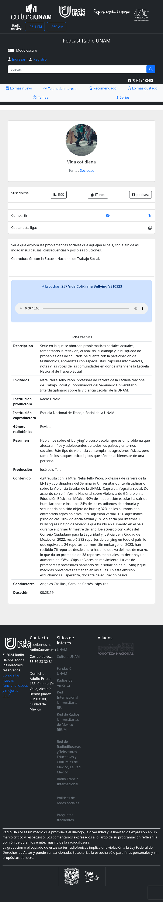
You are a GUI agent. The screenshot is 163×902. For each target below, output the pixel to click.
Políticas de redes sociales (68, 800)
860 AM (56, 26)
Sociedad (87, 170)
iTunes (98, 194)
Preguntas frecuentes (65, 817)
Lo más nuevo (19, 88)
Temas (41, 97)
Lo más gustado (142, 88)
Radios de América (64, 683)
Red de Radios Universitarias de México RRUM (68, 722)
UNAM (62, 649)
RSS (58, 194)
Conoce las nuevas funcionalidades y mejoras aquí (15, 685)
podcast (140, 194)
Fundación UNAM (65, 671)
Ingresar (18, 59)
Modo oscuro (27, 50)
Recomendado (103, 88)
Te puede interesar (60, 88)
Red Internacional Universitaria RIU (67, 700)
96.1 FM (35, 26)
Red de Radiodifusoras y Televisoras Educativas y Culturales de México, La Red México (69, 756)
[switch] (11, 50)
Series (122, 97)
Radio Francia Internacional (67, 781)
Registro (39, 59)
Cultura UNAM (68, 656)
